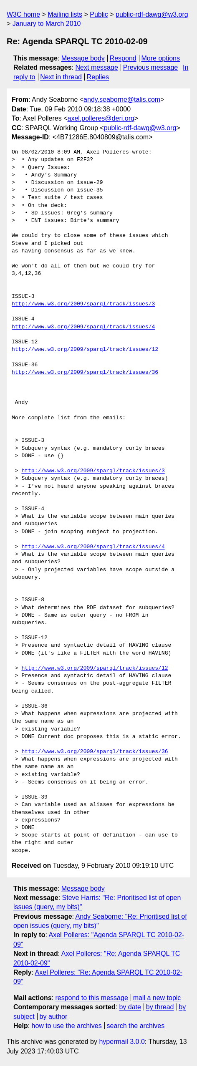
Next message (97, 67)
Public (99, 14)
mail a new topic (157, 997)
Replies (98, 77)
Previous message (150, 67)
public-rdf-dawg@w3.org (152, 14)
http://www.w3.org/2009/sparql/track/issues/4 (83, 327)
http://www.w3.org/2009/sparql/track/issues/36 (85, 372)
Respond (123, 58)
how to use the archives (67, 1025)
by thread (160, 1007)
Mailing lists (65, 14)
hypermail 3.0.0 (121, 1041)
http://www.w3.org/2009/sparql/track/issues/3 (83, 304)
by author (54, 1016)
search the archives (136, 1025)
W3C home (23, 14)
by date (130, 1007)
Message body (83, 58)
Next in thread (61, 77)
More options (160, 58)
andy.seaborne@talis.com (121, 99)
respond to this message (91, 997)
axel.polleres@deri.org (101, 118)
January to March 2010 (47, 23)
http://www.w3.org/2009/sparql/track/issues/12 (85, 349)
